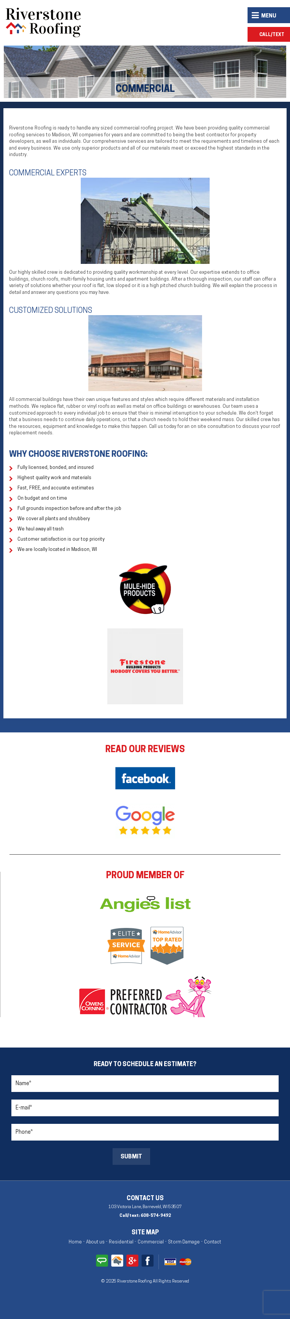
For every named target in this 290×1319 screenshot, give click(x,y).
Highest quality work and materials (54, 478)
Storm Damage (184, 1242)
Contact (212, 1242)
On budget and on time (42, 498)
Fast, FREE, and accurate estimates (55, 488)
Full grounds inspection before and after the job (69, 508)
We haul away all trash (40, 529)
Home (75, 1242)
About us (95, 1242)
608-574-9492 (156, 1216)
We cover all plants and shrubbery (53, 519)
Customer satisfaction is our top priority (61, 539)
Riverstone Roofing (135, 1282)
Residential (121, 1242)
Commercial (151, 1242)
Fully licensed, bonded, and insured (55, 467)
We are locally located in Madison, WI (57, 549)
